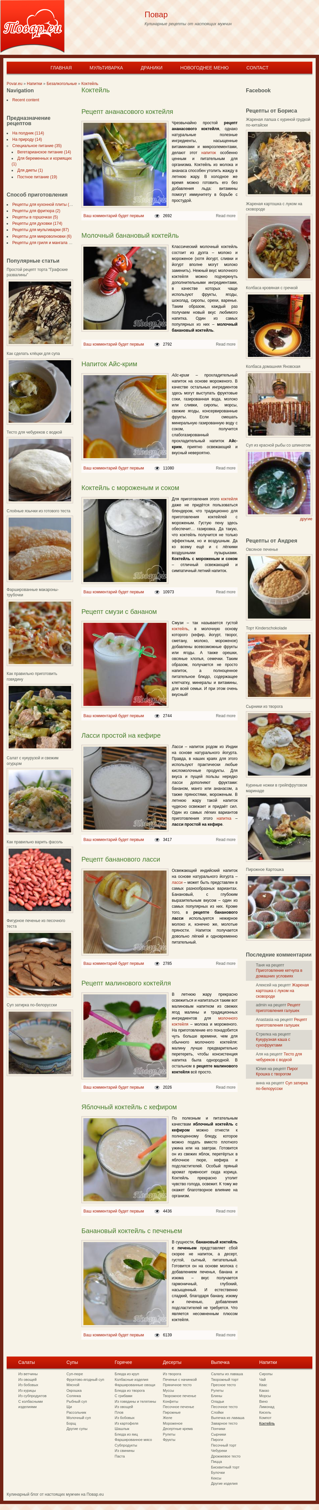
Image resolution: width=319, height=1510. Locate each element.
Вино (263, 1401)
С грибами (123, 1396)
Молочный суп (78, 1418)
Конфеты (170, 1401)
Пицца (216, 1462)
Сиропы (265, 1374)
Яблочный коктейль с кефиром (129, 1107)
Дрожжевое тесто (226, 1456)
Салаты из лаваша (227, 1374)
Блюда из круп (127, 1374)
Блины (216, 1396)
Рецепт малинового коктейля (126, 983)
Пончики (218, 1429)
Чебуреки (219, 1451)
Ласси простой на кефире (121, 735)
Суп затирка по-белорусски (32, 1005)
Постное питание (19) (36, 177)
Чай (262, 1380)
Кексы (216, 1478)
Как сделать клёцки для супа (33, 353)
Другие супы (76, 1429)
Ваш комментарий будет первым (113, 215)
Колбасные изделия (131, 1380)
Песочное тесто (224, 1407)
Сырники (218, 1434)
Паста (120, 1456)
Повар (156, 14)
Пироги (217, 1440)
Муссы (168, 1390)
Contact (257, 67)
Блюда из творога (130, 1390)
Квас (263, 1385)
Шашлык (122, 1429)
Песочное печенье (178, 1407)
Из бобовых (28, 1385)
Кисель (265, 1412)
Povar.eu (14, 83)
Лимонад (266, 1407)
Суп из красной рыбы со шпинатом (278, 445)
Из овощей (27, 1380)
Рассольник (76, 1412)
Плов (119, 1412)
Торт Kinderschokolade (266, 628)
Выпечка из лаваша (227, 1418)
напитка (224, 818)
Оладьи (217, 1401)
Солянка (73, 1396)
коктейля (229, 499)
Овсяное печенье (262, 549)
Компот (265, 1418)
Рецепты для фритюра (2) (35, 211)
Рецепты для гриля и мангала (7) (41, 242)
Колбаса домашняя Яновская (273, 366)
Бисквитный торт (225, 1467)
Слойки (217, 1412)
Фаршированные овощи (135, 1385)
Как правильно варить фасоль (35, 842)
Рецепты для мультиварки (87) (39, 229)
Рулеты (169, 1434)
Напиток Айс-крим (109, 364)
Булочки (218, 1472)
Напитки (34, 83)
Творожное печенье (179, 1396)
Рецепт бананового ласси (120, 859)
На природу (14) (26, 139)
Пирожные (172, 1412)
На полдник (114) (27, 133)
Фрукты (169, 1440)
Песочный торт (223, 1445)
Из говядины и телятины (135, 1401)
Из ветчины (28, 1374)
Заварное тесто (224, 1423)
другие (306, 519)
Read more (226, 215)
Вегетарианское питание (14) (43, 152)
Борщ (71, 1423)
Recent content (24, 100)
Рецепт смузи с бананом (119, 611)
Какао (264, 1390)
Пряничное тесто (177, 1385)
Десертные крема (178, 1429)
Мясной (72, 1385)
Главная (61, 67)
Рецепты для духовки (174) (36, 223)
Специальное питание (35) (35, 145)
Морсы (265, 1396)
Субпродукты (126, 1445)
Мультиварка (106, 67)
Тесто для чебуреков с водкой (34, 432)
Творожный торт (225, 1380)
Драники (152, 67)
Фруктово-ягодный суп (85, 1380)
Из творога (172, 1374)
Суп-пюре (74, 1374)
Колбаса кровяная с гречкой (272, 288)
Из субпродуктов (32, 1396)
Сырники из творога (264, 706)
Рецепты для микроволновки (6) (40, 236)
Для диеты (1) (29, 170)
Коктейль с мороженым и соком (130, 487)
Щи (69, 1407)
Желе (167, 1418)
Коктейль (89, 83)
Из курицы (27, 1390)
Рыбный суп (76, 1401)
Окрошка (74, 1390)
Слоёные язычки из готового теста (38, 511)
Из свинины (125, 1451)
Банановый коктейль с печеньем (131, 1230)
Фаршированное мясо (133, 1440)
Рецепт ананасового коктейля (127, 111)
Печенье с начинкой (180, 1380)
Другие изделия (224, 1483)
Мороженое (172, 1423)
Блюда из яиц (126, 1434)
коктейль (180, 629)
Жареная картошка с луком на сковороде (282, 991)
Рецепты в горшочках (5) (33, 217)
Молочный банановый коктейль (130, 235)
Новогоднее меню (204, 67)
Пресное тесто (223, 1385)
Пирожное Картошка (265, 869)
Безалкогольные (62, 83)
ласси (177, 882)
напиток (208, 152)
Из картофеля (126, 1423)
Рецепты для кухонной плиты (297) (43, 204)
